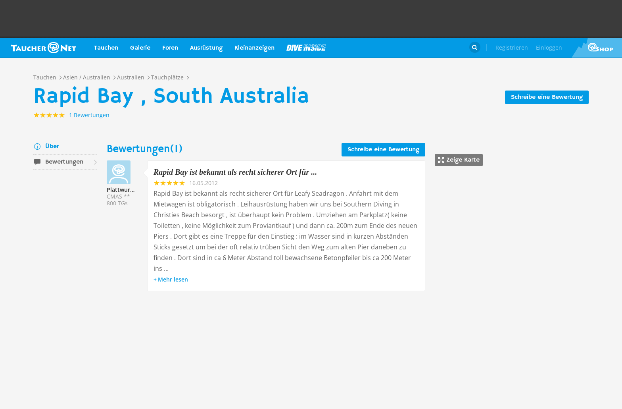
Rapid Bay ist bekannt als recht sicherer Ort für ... (235, 172)
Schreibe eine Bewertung (547, 97)
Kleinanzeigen (254, 48)
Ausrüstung (206, 48)
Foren (170, 48)
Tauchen (106, 48)
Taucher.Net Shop (597, 48)
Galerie (140, 48)
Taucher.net (43, 47)
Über (52, 146)
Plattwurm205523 (130, 189)
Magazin (306, 48)
